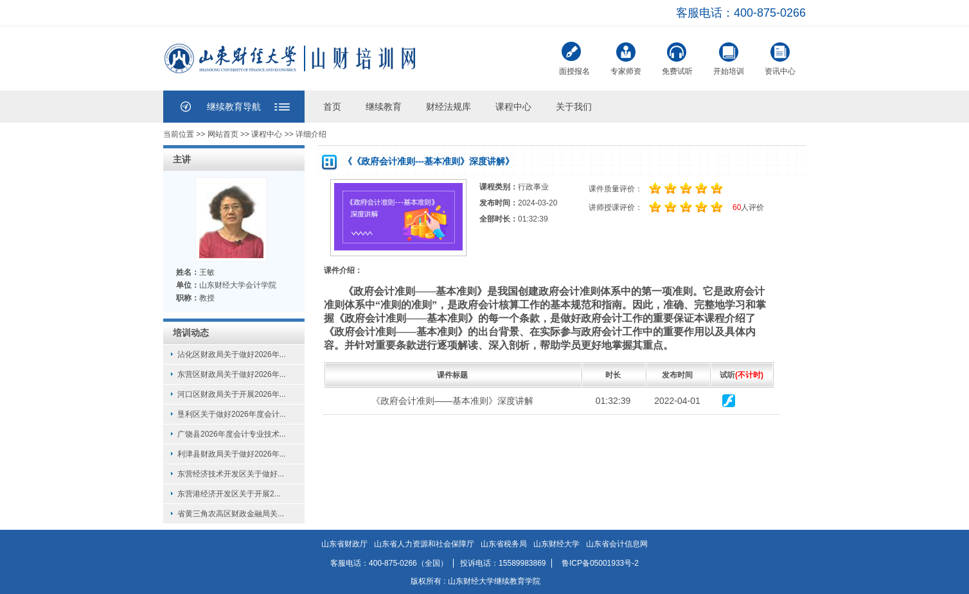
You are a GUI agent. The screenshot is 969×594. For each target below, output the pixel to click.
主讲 (182, 159)
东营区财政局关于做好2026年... (231, 374)
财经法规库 (448, 106)
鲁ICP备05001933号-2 (600, 563)
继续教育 (384, 106)
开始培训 (728, 57)
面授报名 (574, 59)
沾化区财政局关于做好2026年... (231, 354)
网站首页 (222, 134)
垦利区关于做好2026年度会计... (231, 414)
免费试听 (677, 57)
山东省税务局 (504, 543)
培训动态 (191, 333)
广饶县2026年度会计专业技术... (231, 434)
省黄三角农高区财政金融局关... (230, 513)
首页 (332, 106)
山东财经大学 (556, 543)
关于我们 (574, 106)
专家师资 (625, 57)
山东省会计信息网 (617, 543)
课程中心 (513, 106)
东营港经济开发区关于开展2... (229, 493)
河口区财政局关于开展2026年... (231, 394)
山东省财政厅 (344, 543)
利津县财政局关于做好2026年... (231, 454)
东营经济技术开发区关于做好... (230, 473)
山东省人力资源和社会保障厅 (424, 543)
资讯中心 (780, 57)
